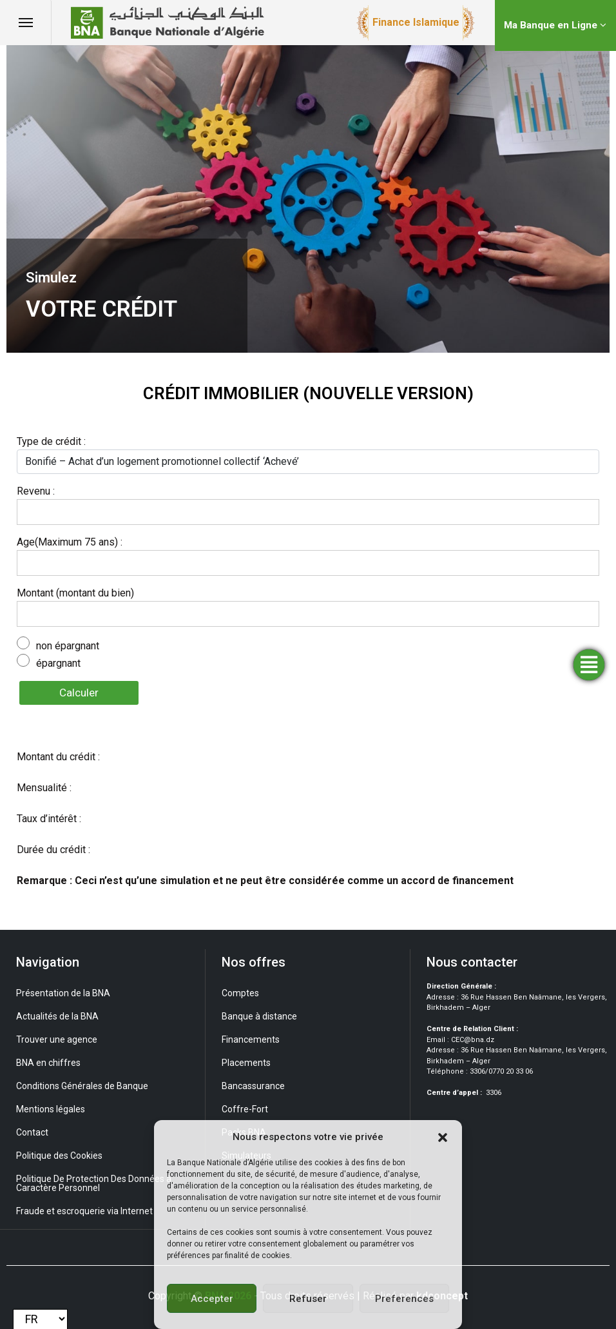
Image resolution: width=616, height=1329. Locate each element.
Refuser (308, 1298)
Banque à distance (259, 1016)
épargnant (58, 663)
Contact (32, 1132)
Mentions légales (50, 1109)
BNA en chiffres (48, 1063)
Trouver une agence (56, 1039)
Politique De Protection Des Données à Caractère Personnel (93, 1183)
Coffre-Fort (245, 1109)
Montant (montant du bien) (75, 593)
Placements (246, 1063)
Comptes (240, 993)
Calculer (79, 692)
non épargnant (67, 646)
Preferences (404, 1298)
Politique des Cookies (59, 1155)
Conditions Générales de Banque (82, 1086)
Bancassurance (253, 1086)
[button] (442, 1136)
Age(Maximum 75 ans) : (69, 542)
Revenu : (36, 491)
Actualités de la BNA (57, 1016)
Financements (251, 1039)
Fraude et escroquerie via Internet (84, 1211)
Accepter (212, 1298)
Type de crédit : (51, 441)
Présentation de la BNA (63, 993)
